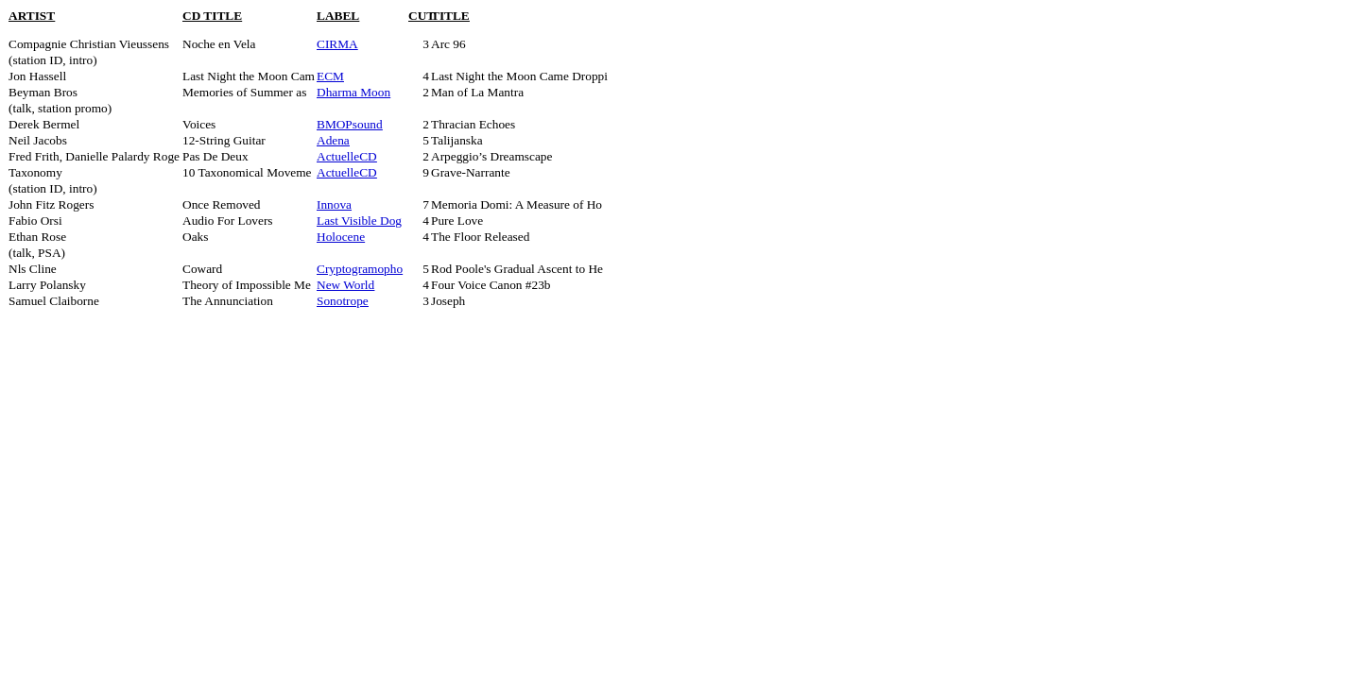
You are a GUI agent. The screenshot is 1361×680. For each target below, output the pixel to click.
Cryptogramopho (360, 269)
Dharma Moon (353, 92)
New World (345, 285)
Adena (333, 140)
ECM (330, 76)
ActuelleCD (347, 156)
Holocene (341, 237)
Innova (334, 204)
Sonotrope (343, 301)
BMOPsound (350, 124)
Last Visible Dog (359, 220)
